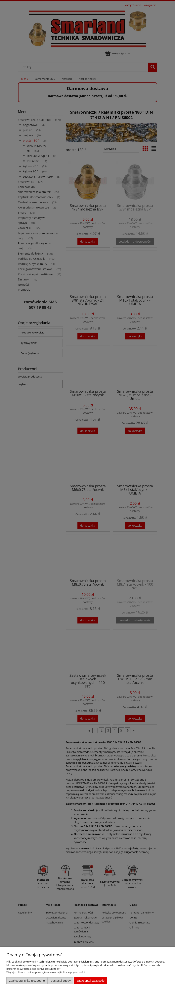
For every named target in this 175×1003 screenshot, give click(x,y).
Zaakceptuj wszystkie (91, 980)
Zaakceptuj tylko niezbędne (27, 980)
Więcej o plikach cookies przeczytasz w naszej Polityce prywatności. (45, 972)
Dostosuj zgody (61, 980)
